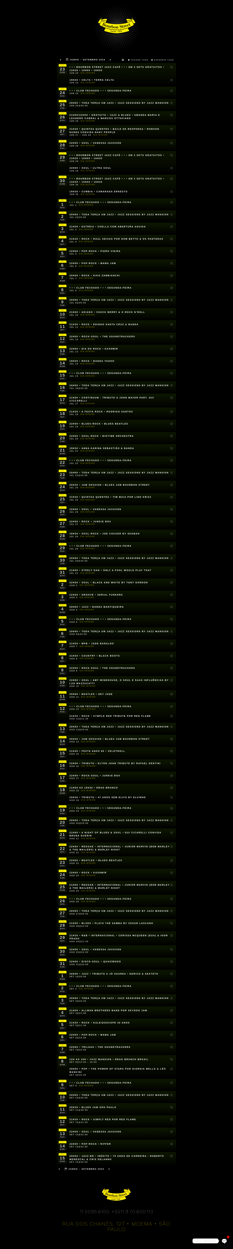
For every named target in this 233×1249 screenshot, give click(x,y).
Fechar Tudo (138, 60)
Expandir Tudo (163, 60)
